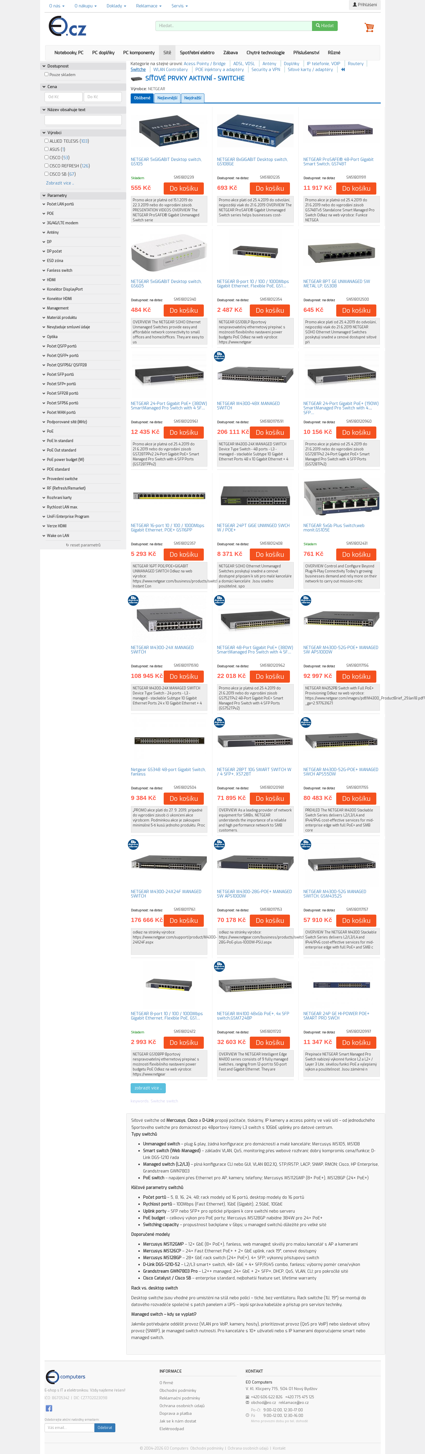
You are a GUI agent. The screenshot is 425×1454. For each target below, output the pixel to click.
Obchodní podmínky (178, 1390)
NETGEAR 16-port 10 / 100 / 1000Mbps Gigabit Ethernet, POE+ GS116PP (167, 528)
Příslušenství (306, 53)
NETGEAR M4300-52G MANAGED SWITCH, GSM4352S (334, 894)
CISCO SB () (60, 174)
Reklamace (149, 6)
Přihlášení (365, 5)
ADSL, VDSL (244, 64)
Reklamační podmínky (180, 1398)
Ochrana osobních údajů (182, 1405)
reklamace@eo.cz (294, 1402)
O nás (57, 6)
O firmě (166, 1382)
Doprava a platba (176, 1413)
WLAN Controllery (170, 70)
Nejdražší (192, 98)
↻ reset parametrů (83, 545)
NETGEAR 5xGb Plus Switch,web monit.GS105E (334, 528)
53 (65, 158)
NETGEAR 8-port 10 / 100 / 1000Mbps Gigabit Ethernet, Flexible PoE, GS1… (253, 284)
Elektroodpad (172, 1428)
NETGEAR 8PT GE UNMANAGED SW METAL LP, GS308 (336, 284)
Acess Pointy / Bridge (205, 64)
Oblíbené (142, 98)
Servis (180, 6)
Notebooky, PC (68, 53)
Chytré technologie (266, 53)
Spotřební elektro (197, 53)
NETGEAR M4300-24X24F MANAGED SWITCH (166, 894)
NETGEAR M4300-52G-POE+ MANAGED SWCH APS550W (340, 772)
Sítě (167, 53)
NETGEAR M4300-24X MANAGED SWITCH (162, 650)
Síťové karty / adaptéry (310, 70)
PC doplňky (103, 53)
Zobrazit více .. (60, 183)
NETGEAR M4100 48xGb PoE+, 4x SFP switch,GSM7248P (253, 1016)
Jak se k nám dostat (178, 1421)
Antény (269, 64)
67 (71, 174)
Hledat (325, 26)
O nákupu (86, 6)
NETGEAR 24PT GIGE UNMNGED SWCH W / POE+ (253, 528)
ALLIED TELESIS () (67, 141)
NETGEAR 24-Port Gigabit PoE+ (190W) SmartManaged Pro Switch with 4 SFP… (341, 408)
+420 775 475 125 (299, 1397)
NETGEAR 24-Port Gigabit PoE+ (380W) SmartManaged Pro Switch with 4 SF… (169, 406)
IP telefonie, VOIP (323, 64)
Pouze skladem (63, 75)
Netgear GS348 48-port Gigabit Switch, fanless (168, 772)
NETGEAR (156, 88)
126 (85, 166)
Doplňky (291, 64)
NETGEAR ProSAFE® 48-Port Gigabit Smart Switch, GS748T (338, 162)
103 (84, 141)
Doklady (116, 6)
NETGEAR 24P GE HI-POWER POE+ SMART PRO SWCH (336, 1016)
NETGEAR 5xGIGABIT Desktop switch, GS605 (166, 284)
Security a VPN (266, 70)
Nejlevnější (167, 98)
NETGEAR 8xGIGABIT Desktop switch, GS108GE (252, 162)
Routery (356, 64)
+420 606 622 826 (267, 1397)
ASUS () (55, 149)
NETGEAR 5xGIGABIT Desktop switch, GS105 (166, 162)
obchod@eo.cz (263, 1402)
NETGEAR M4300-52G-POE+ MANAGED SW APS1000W (340, 650)
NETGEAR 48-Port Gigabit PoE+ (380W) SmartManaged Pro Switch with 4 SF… (255, 650)
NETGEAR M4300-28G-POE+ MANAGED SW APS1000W (254, 894)
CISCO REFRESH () (67, 166)
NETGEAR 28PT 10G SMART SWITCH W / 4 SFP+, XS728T (254, 772)
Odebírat (105, 1427)
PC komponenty (139, 53)
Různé (334, 53)
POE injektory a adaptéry (220, 70)
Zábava (230, 53)
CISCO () (57, 158)
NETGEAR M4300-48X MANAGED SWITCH (248, 406)
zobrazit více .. (148, 1088)
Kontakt (279, 1448)
